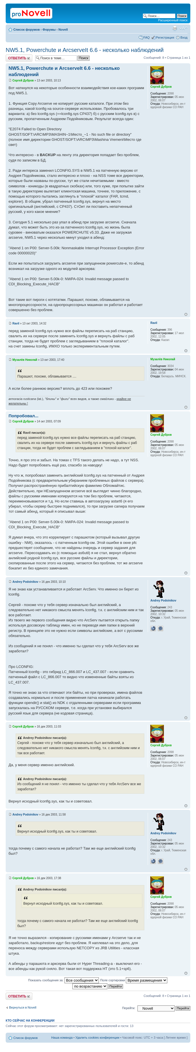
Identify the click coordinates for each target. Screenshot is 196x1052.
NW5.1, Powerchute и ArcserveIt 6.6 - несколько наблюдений (85, 50)
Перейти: (128, 1008)
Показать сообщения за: (63, 980)
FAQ (146, 37)
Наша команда (61, 1037)
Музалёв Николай (24, 359)
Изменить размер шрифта (183, 28)
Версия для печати (175, 28)
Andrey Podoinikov (25, 581)
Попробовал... (23, 415)
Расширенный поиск (172, 20)
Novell (63, 29)
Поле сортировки (133, 980)
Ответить (19, 58)
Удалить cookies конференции (98, 1037)
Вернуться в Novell (22, 1007)
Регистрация (165, 37)
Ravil (15, 323)
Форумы (49, 29)
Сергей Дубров (23, 80)
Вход (183, 37)
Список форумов (26, 29)
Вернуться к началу (185, 314)
